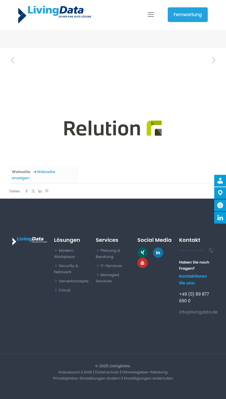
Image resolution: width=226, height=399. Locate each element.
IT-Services (111, 266)
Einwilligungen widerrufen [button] (148, 378)
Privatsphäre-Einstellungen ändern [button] (86, 378)
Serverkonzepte (74, 281)
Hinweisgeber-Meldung (144, 372)
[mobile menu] (151, 15)
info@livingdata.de (198, 312)
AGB (88, 372)
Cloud (64, 290)
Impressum (70, 372)
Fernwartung (188, 14)
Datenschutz (107, 372)
